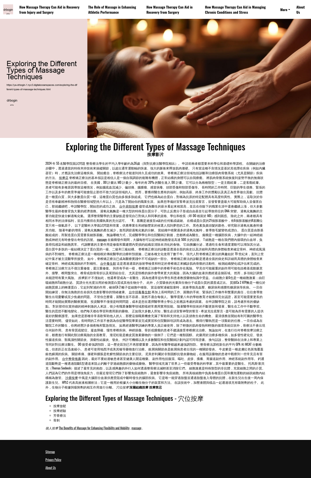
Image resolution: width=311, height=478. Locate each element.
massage (102, 239)
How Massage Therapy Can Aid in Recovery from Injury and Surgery (49, 9)
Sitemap (50, 451)
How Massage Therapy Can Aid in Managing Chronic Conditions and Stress (235, 9)
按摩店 (63, 177)
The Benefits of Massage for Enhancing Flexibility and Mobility (94, 428)
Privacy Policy (53, 459)
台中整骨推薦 (71, 358)
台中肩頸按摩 (128, 206)
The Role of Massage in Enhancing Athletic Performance (112, 9)
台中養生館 (108, 263)
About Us (300, 9)
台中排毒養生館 (140, 291)
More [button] (283, 9)
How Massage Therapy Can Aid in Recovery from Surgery (169, 9)
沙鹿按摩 (71, 377)
